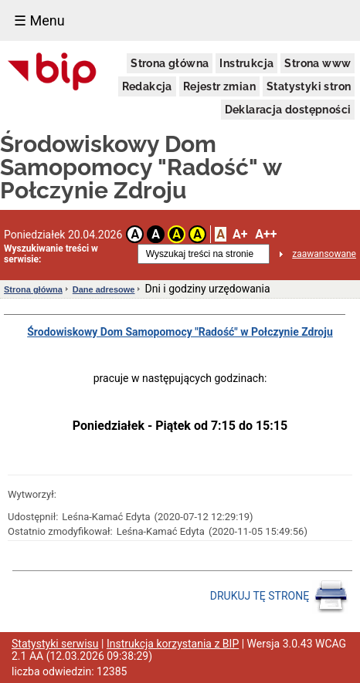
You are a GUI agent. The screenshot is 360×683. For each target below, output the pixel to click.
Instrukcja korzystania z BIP (173, 643)
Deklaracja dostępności (288, 109)
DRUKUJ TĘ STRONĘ (279, 597)
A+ (240, 234)
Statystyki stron (309, 86)
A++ (266, 234)
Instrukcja (246, 63)
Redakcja (147, 86)
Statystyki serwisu (55, 643)
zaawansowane (324, 254)
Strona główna (170, 63)
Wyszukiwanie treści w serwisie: (51, 254)
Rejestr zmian (219, 86)
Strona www (317, 63)
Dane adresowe (104, 289)
